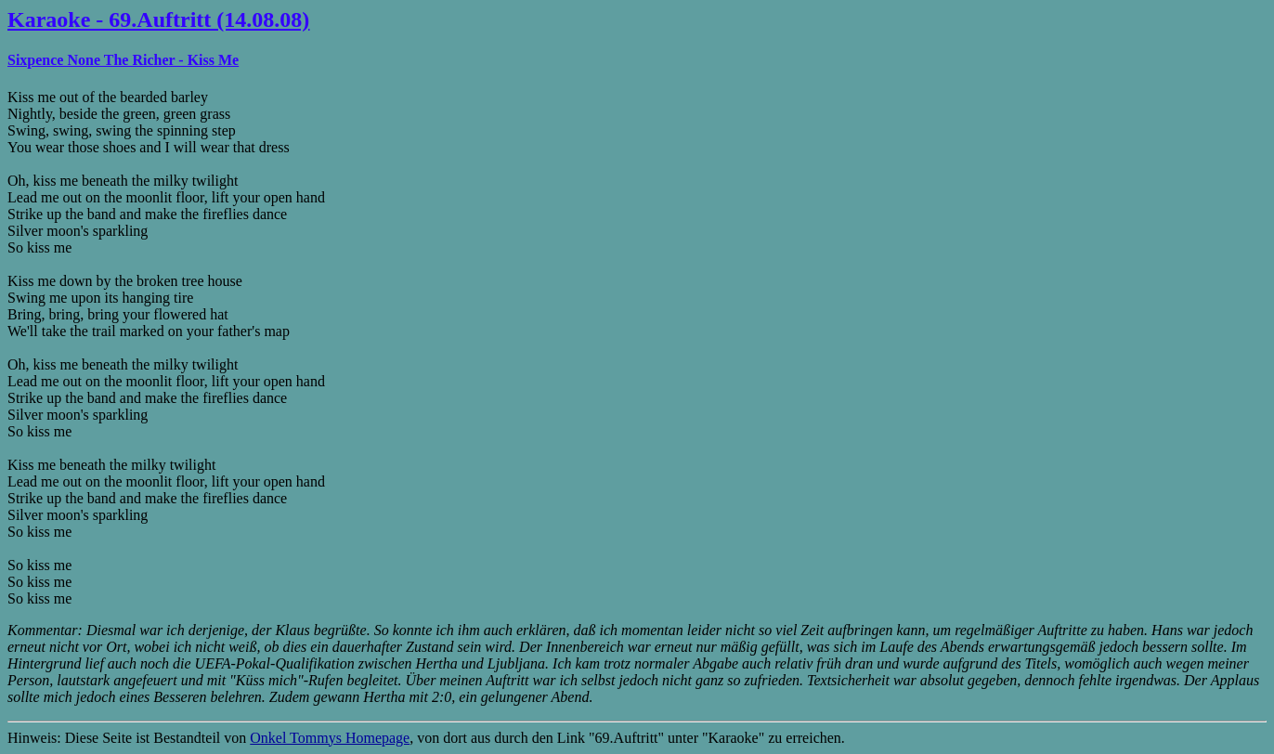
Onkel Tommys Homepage (330, 738)
